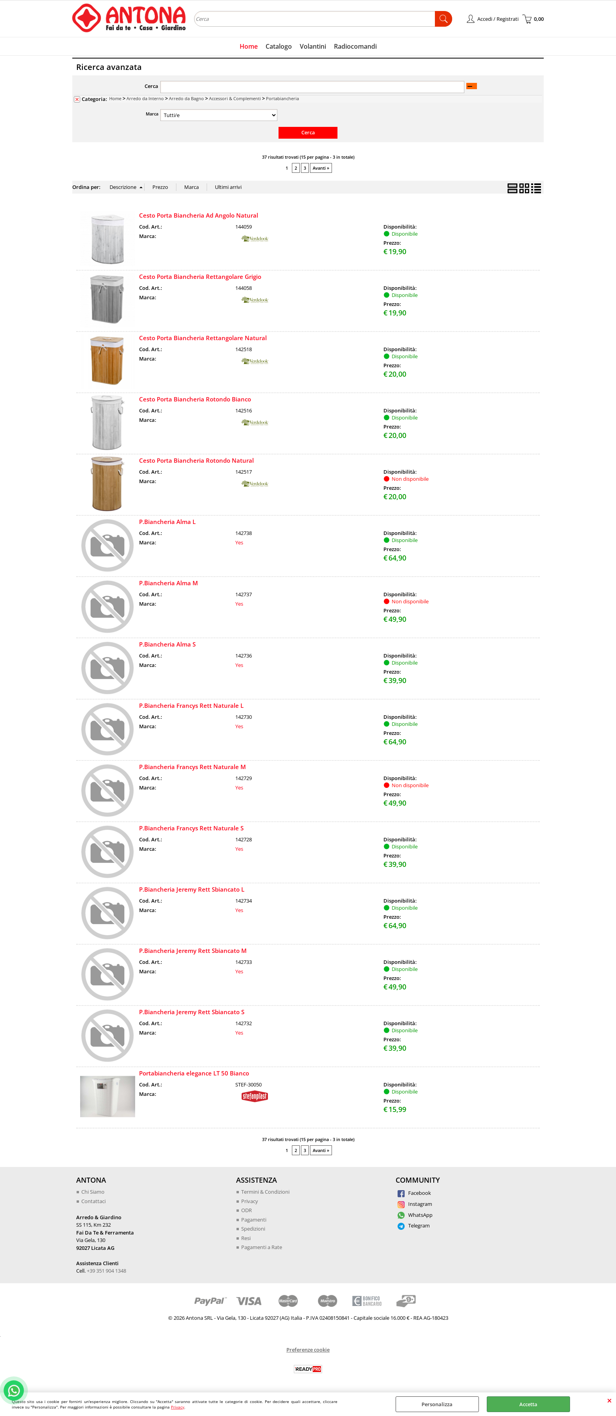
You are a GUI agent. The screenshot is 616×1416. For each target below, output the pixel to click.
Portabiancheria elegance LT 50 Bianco (194, 1073)
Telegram (414, 1225)
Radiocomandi (355, 46)
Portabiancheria (282, 98)
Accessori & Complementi (235, 98)
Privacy (177, 1407)
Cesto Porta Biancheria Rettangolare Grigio (200, 276)
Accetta (528, 1404)
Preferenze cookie (308, 1349)
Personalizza (437, 1404)
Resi (246, 1238)
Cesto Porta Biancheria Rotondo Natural (196, 460)
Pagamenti (253, 1219)
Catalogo (279, 46)
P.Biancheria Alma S (167, 644)
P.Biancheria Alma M (168, 583)
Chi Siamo (92, 1191)
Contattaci (93, 1201)
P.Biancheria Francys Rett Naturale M (192, 767)
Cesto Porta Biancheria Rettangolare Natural (203, 338)
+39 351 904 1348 (106, 1270)
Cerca (151, 86)
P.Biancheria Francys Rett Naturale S (191, 828)
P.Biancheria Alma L (167, 522)
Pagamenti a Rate (261, 1247)
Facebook (414, 1192)
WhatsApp (415, 1214)
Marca (152, 114)
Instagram (415, 1203)
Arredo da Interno (145, 98)
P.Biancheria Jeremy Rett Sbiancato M (193, 950)
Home (249, 46)
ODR (246, 1210)
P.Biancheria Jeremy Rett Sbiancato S (191, 1012)
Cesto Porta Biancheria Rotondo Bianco (195, 399)
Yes (239, 542)
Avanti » (321, 168)
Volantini (313, 46)
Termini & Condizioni (265, 1191)
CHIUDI (609, 1400)
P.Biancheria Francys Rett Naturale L (191, 705)
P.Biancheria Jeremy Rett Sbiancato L (191, 889)
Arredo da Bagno (186, 98)
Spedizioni (253, 1228)
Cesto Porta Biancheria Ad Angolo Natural (198, 215)
